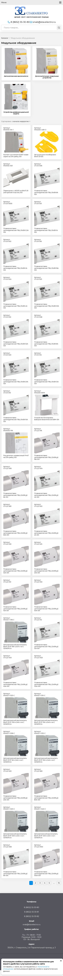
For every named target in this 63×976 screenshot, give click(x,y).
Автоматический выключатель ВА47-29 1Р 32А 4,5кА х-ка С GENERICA (46, 760)
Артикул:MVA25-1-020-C (9, 808)
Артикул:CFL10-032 (7, 316)
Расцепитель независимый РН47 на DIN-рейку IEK (16, 456)
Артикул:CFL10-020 (7, 354)
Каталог (4, 38)
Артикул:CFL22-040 (7, 657)
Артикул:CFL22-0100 (38, 846)
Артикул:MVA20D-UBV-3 (40, 129)
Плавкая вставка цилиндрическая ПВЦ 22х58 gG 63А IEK (15, 533)
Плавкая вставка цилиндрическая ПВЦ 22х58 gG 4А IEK (46, 495)
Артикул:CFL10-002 (7, 240)
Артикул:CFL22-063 (7, 505)
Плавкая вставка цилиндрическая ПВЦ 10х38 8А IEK (46, 344)
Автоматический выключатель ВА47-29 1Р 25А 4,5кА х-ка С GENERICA (15, 722)
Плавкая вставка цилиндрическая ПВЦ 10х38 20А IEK (15, 381)
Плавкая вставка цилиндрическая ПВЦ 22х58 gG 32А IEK (15, 571)
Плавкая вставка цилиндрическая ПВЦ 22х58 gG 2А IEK (46, 533)
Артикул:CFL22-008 (7, 846)
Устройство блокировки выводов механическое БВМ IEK (46, 418)
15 (59, 883)
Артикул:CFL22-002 (38, 505)
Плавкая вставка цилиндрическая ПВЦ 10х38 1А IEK (46, 230)
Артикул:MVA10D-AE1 (8, 165)
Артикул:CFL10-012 (38, 354)
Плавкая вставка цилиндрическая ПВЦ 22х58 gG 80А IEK (46, 798)
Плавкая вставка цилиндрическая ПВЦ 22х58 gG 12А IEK (46, 646)
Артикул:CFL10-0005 (7, 202)
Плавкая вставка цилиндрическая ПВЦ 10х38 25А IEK (46, 306)
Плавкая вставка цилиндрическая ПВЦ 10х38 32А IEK (15, 344)
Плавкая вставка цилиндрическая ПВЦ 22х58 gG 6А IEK (15, 495)
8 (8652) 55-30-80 (18, 22)
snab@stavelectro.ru (43, 22)
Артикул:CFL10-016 (38, 240)
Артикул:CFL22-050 (38, 581)
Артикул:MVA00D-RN (8, 429)
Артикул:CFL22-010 (7, 581)
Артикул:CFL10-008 (38, 316)
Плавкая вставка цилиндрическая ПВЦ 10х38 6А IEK (46, 192)
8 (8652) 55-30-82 (31, 916)
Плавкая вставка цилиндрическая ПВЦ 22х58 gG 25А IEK (46, 571)
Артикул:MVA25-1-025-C (9, 694)
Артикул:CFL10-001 (38, 202)
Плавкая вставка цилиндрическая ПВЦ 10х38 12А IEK (46, 381)
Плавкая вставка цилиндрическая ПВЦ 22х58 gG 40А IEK (15, 684)
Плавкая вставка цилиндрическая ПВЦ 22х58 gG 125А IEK (46, 684)
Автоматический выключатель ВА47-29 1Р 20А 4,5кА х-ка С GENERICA (15, 836)
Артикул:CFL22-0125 (38, 657)
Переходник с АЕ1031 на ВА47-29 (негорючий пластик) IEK (15, 191)
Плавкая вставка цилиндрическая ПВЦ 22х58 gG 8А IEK (15, 873)
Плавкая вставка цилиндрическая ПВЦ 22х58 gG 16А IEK (46, 457)
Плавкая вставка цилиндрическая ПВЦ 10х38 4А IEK (15, 306)
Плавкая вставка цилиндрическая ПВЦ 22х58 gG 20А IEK (15, 798)
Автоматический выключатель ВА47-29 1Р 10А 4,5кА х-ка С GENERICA (46, 722)
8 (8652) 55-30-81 (31, 912)
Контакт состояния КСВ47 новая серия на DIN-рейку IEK (15, 155)
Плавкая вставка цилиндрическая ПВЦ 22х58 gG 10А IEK (15, 609)
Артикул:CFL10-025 (38, 278)
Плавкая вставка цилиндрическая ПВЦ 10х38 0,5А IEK (16, 230)
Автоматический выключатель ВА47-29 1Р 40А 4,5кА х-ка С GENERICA (46, 836)
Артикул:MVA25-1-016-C (8, 619)
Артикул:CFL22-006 (7, 467)
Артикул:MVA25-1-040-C (40, 808)
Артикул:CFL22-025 (38, 543)
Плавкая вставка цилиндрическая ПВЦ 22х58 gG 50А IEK (46, 609)
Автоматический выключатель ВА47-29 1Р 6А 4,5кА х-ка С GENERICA (15, 760)
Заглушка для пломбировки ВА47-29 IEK (45, 155)
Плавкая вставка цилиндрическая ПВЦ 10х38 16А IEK (46, 268)
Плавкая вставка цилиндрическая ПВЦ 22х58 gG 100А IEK (46, 873)
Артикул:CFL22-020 (7, 770)
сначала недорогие (20, 121)
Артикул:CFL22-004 (38, 467)
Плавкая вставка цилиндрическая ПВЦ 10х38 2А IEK (15, 268)
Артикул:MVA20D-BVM (39, 392)
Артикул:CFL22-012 (38, 619)
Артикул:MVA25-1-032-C (40, 732)
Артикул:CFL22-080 (38, 770)
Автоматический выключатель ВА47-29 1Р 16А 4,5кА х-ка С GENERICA (15, 646)
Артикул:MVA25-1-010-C (39, 694)
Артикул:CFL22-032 (7, 543)
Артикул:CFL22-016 (38, 429)
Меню (31, 2)
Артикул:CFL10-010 (7, 392)
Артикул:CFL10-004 (7, 278)
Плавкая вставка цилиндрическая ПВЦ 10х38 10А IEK (15, 419)
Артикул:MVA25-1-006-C (9, 732)
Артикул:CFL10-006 (38, 165)
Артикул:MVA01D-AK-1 (8, 129)
